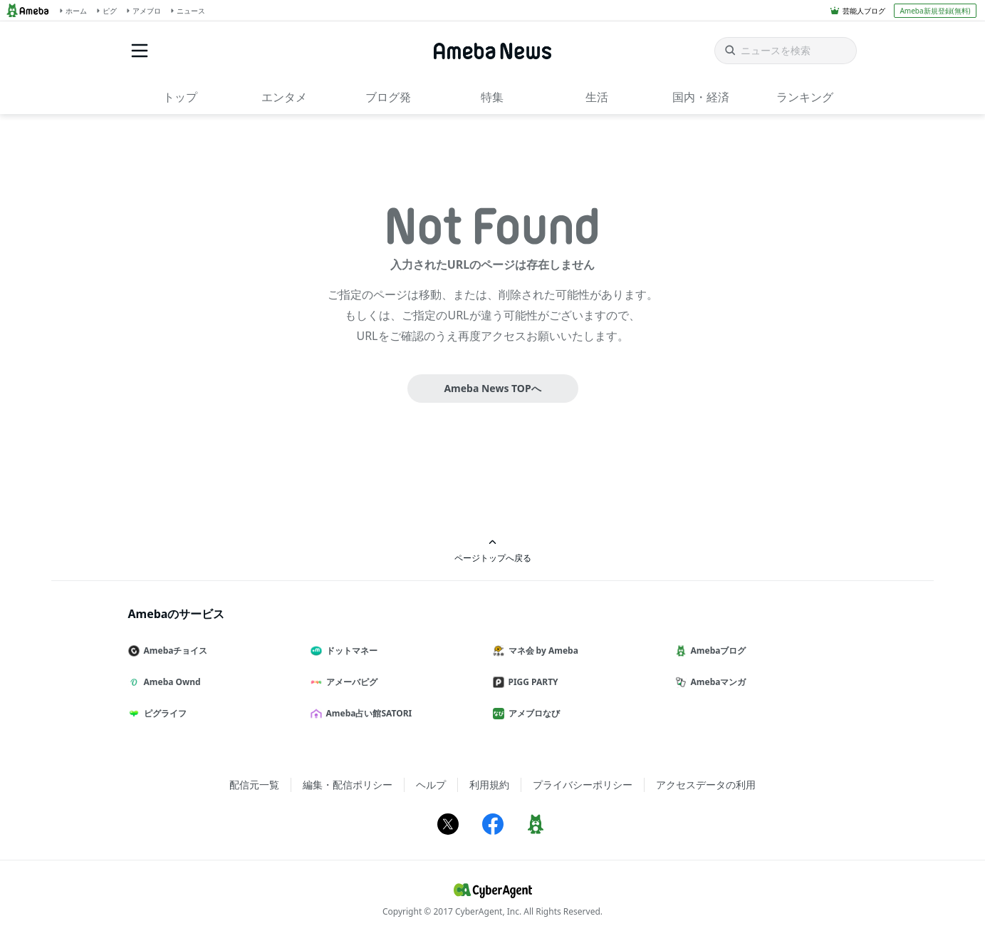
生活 (596, 97)
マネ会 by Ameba (541, 650)
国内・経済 (700, 97)
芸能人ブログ (864, 11)
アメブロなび (532, 713)
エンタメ (284, 97)
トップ (180, 97)
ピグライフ (163, 713)
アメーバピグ (350, 682)
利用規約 (489, 784)
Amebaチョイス (173, 650)
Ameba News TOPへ (492, 388)
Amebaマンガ (716, 682)
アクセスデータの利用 (706, 784)
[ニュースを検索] (785, 50)
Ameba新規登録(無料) (935, 11)
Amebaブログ (716, 650)
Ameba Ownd (170, 682)
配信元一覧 (254, 784)
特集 (492, 97)
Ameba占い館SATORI (367, 713)
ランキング (804, 97)
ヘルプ (431, 784)
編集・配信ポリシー (347, 784)
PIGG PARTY (531, 682)
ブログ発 (388, 97)
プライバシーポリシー (582, 784)
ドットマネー (350, 650)
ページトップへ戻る (492, 550)
